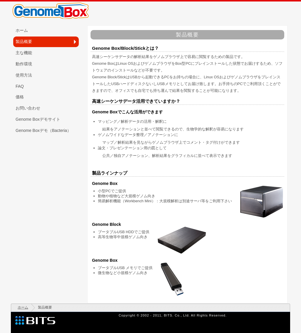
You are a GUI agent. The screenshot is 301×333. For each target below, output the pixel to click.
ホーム (23, 307)
